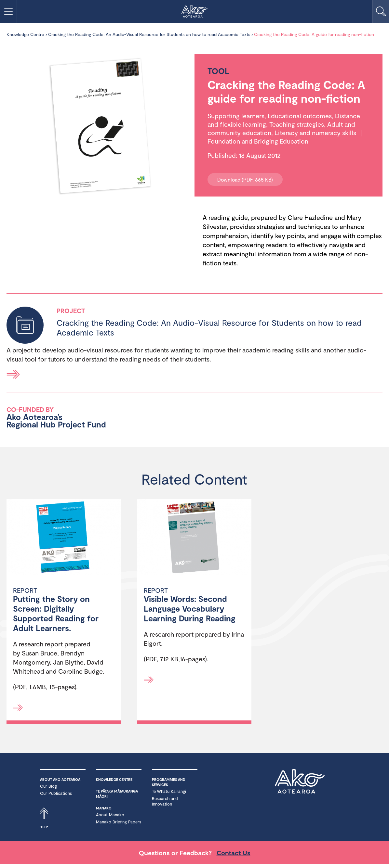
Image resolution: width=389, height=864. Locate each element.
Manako (104, 808)
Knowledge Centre (25, 34)
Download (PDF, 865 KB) (245, 179)
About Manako (110, 814)
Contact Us (233, 853)
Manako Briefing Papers (118, 821)
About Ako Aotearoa (60, 779)
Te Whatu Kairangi (169, 791)
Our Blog (48, 786)
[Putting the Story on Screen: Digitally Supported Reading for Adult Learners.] (64, 538)
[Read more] (18, 707)
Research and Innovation (165, 801)
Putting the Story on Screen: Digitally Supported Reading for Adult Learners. (56, 613)
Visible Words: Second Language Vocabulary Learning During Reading (189, 608)
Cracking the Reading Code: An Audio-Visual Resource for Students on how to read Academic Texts (149, 34)
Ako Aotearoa (300, 785)
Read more (13, 374)
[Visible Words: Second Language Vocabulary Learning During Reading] (194, 538)
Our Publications (56, 793)
